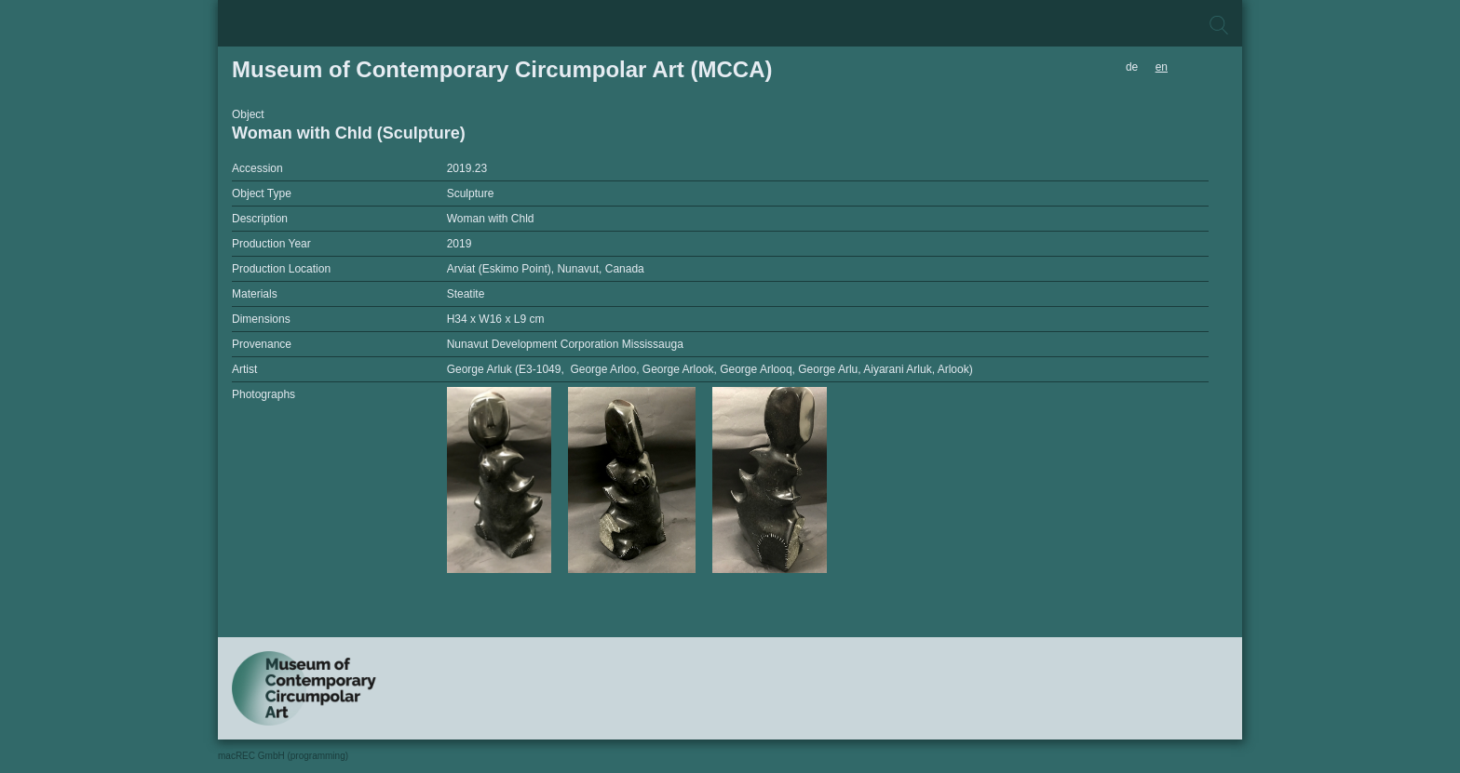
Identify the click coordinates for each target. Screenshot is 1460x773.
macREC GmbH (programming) (283, 756)
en (1162, 66)
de (1132, 66)
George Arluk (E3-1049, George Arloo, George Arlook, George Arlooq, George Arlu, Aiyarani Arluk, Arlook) (710, 369)
